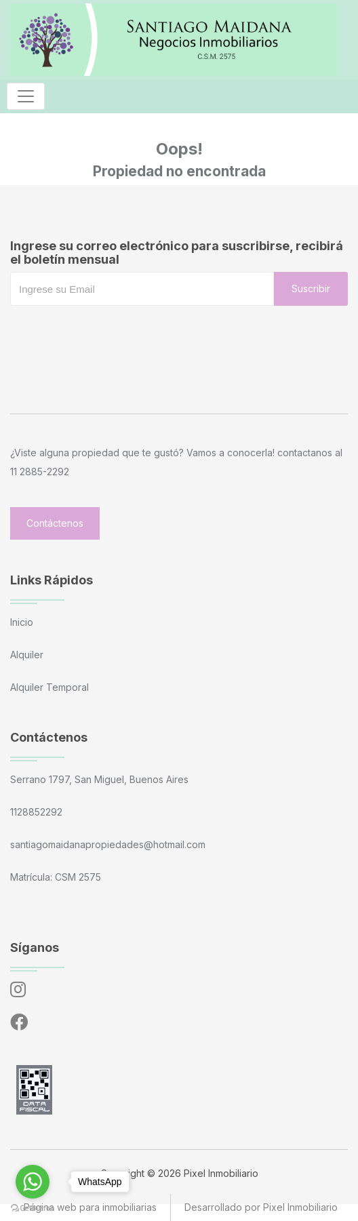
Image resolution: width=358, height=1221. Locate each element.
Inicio (21, 622)
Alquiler (26, 654)
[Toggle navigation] (26, 96)
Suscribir (311, 288)
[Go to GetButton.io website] (32, 1207)
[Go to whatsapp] (32, 1182)
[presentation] (113, 332)
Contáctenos (54, 523)
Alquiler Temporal (49, 687)
